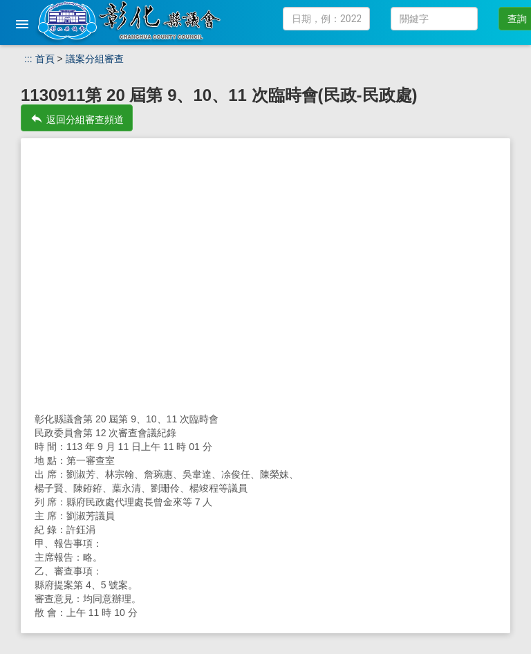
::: (28, 58)
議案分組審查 (95, 58)
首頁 (45, 58)
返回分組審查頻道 (77, 118)
